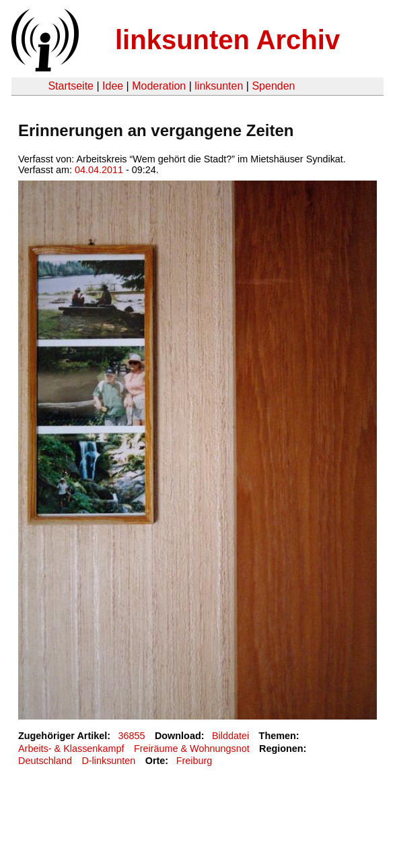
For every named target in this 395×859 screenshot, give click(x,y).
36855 (131, 735)
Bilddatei (230, 735)
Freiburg (194, 760)
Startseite (71, 86)
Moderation (159, 86)
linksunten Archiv (227, 40)
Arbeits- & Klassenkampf (71, 748)
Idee (112, 86)
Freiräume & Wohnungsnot (192, 748)
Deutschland (45, 760)
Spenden (273, 86)
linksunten (218, 86)
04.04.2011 (99, 169)
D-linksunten (108, 760)
